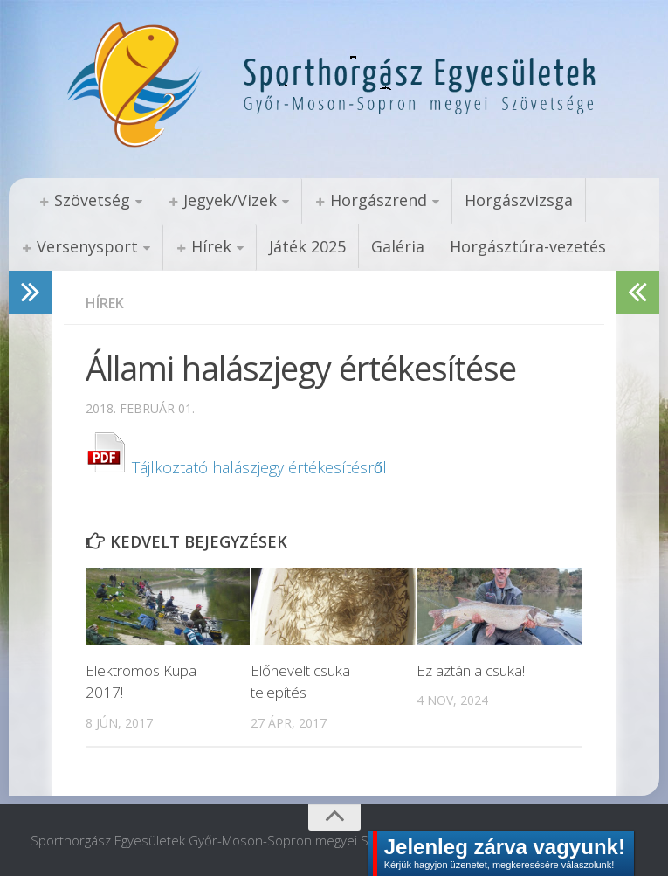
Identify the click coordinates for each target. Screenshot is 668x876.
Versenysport (87, 246)
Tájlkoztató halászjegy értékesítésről (236, 467)
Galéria (397, 246)
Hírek (211, 246)
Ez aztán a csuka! (471, 670)
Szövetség (92, 200)
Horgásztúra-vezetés (528, 246)
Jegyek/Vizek (230, 200)
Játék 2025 (307, 246)
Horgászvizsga (519, 200)
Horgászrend (378, 200)
